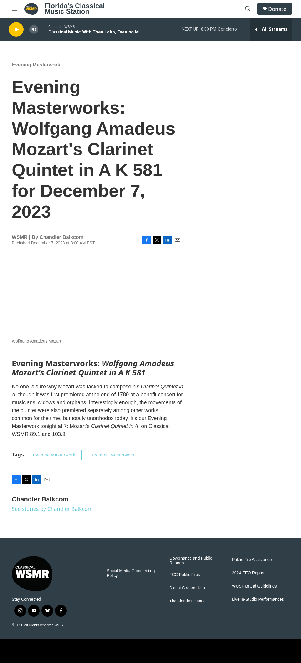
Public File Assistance (252, 560)
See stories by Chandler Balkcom (52, 508)
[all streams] (271, 29)
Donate (277, 9)
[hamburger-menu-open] (14, 9)
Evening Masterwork (36, 65)
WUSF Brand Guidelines (254, 586)
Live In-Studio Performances (258, 599)
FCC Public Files (184, 575)
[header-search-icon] (247, 8)
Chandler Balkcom (61, 237)
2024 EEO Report (248, 573)
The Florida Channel (188, 601)
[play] (16, 29)
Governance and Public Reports (190, 560)
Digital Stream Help (187, 588)
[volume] (34, 29)
